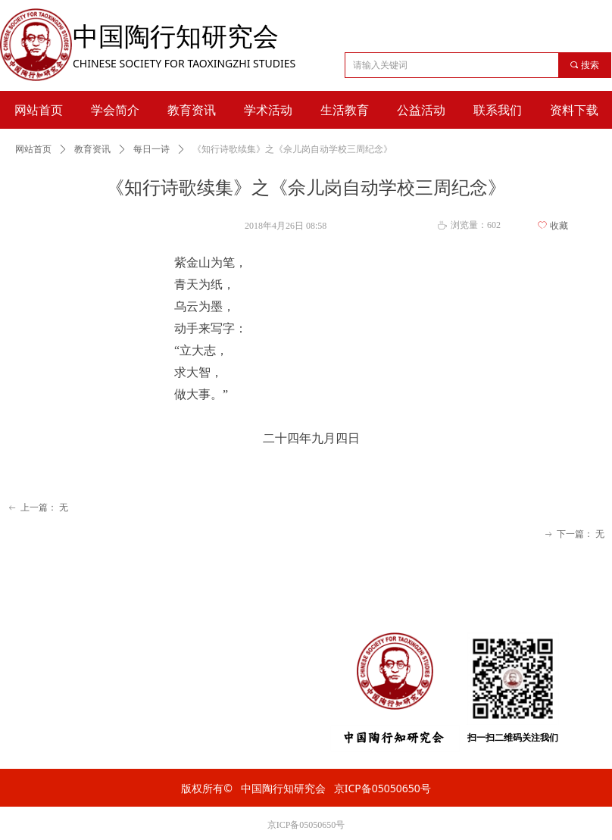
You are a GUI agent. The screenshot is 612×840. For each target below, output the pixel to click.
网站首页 (33, 149)
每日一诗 (151, 149)
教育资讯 (92, 149)
